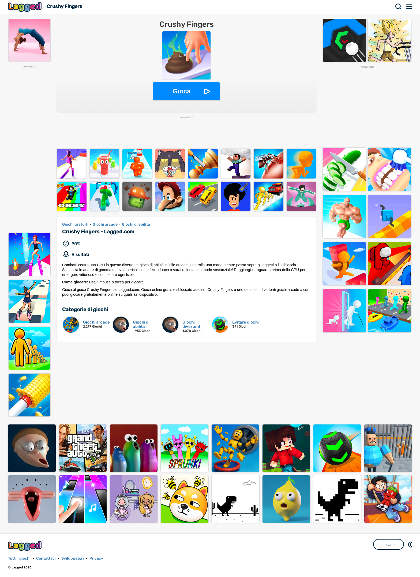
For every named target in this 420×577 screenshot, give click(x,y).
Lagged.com (25, 546)
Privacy (96, 558)
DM (410, 544)
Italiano (388, 544)
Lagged (25, 7)
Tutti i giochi (19, 558)
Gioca (182, 91)
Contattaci (46, 558)
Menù (409, 6)
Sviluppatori (72, 558)
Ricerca (398, 6)
